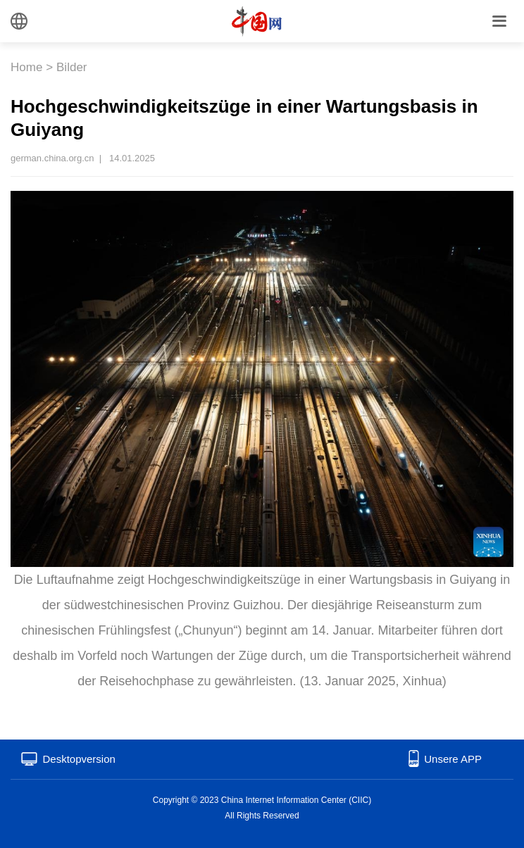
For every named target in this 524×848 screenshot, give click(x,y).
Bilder (71, 67)
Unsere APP (453, 759)
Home (26, 67)
